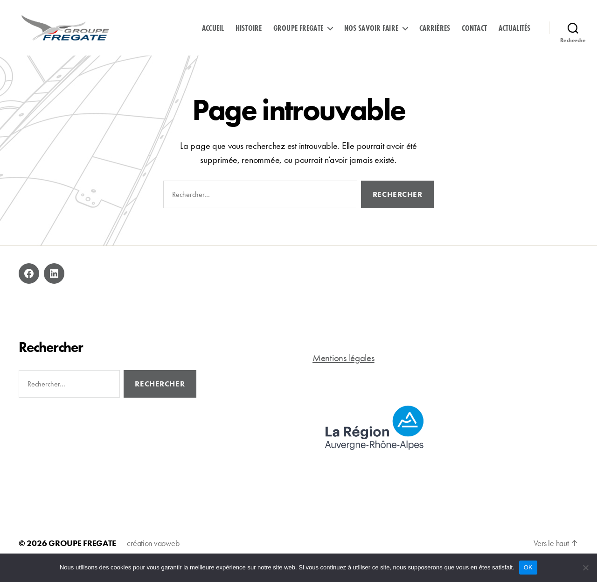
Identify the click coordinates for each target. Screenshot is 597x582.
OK (528, 567)
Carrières (434, 34)
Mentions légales (343, 370)
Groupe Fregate (298, 34)
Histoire (249, 34)
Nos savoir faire (371, 34)
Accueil (213, 34)
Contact (474, 34)
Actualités (514, 34)
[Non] (585, 567)
